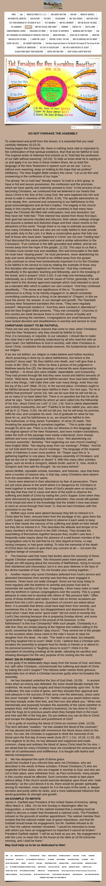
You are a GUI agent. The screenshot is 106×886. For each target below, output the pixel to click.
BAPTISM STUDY (92, 19)
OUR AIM (73, 14)
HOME (14, 14)
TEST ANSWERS (50, 23)
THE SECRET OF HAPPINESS (59, 31)
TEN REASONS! (60, 19)
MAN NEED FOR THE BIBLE (17, 39)
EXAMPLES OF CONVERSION (26, 47)
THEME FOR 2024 (13, 43)
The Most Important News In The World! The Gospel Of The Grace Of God (72, 43)
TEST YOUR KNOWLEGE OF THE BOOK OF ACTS (24, 23)
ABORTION (95, 35)
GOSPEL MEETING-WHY (55, 52)
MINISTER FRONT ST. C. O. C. (37, 14)
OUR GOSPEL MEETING (58, 14)
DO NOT (28, 27)
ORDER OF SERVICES (87, 14)
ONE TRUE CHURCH (76, 19)
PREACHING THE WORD (38, 31)
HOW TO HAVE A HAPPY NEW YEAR (79, 52)
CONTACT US (76, 27)
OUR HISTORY (35, 19)
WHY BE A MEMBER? (67, 23)
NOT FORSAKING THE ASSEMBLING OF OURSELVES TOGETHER (28, 35)
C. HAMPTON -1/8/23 (38, 39)
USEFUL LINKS (90, 27)
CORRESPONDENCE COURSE (16, 31)
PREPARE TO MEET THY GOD (59, 39)
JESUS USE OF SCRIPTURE (79, 35)
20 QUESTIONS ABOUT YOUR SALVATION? (29, 52)
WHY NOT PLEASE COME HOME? (46, 27)
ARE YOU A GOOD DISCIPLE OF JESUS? (76, 47)
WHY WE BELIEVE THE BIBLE (87, 23)
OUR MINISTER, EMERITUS (17, 19)
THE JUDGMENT (16, 27)
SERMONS (64, 27)
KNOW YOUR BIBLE (59, 35)
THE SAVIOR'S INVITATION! (32, 43)
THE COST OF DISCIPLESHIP (49, 47)
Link (21, 14)
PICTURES (47, 19)
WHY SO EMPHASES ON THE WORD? (85, 39)
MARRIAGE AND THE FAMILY (82, 31)
